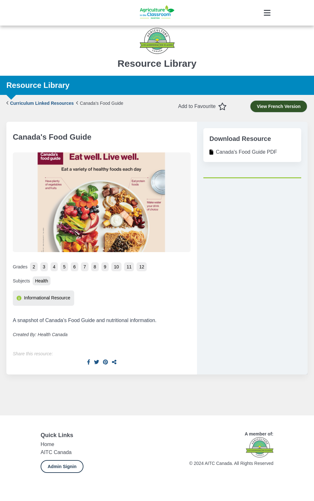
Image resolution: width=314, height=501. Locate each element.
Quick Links (57, 435)
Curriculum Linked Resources (40, 103)
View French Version (279, 106)
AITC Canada (56, 452)
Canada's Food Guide (99, 103)
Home (47, 444)
